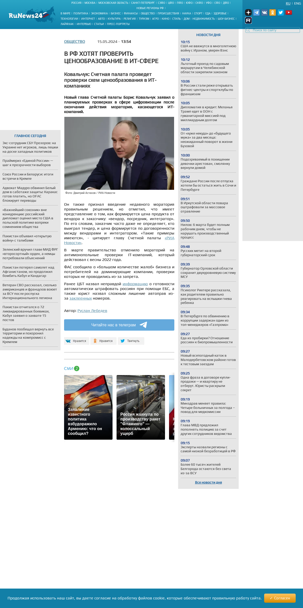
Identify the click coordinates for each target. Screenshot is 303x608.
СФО (217, 2)
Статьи (99, 23)
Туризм (144, 18)
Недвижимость (203, 18)
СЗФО (161, 2)
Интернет (88, 18)
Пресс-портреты (118, 23)
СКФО (199, 2)
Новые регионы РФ (150, 8)
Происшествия (168, 13)
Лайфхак (67, 23)
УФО (208, 2)
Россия (76, 2)
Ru (288, 3)
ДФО (226, 2)
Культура (114, 18)
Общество (148, 13)
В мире (65, 13)
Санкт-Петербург (143, 2)
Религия (130, 18)
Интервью (84, 23)
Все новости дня (208, 482)
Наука (186, 13)
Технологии (69, 18)
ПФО (180, 2)
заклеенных (80, 298)
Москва (90, 2)
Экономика (99, 13)
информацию (135, 283)
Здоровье (220, 13)
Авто (101, 18)
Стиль (176, 18)
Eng (297, 3)
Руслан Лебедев (92, 310)
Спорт (198, 13)
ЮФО (189, 2)
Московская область (113, 2)
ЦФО (171, 2)
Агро (155, 18)
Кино (165, 18)
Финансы (131, 13)
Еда (207, 13)
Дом (186, 18)
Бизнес (116, 13)
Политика (80, 13)
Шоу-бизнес (226, 18)
